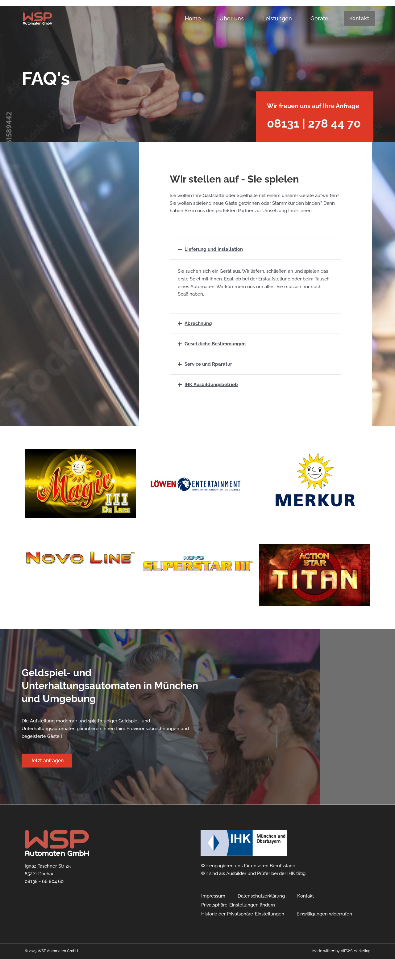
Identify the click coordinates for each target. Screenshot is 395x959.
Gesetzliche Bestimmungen (215, 344)
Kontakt (305, 896)
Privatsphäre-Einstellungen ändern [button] (238, 905)
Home (192, 18)
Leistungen (276, 18)
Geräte (318, 18)
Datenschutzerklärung (261, 896)
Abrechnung (198, 323)
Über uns (230, 18)
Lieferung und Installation (214, 249)
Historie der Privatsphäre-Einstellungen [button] (242, 914)
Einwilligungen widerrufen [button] (324, 914)
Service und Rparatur (208, 364)
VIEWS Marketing (355, 951)
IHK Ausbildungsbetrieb (211, 384)
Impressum (213, 896)
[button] (255, 249)
